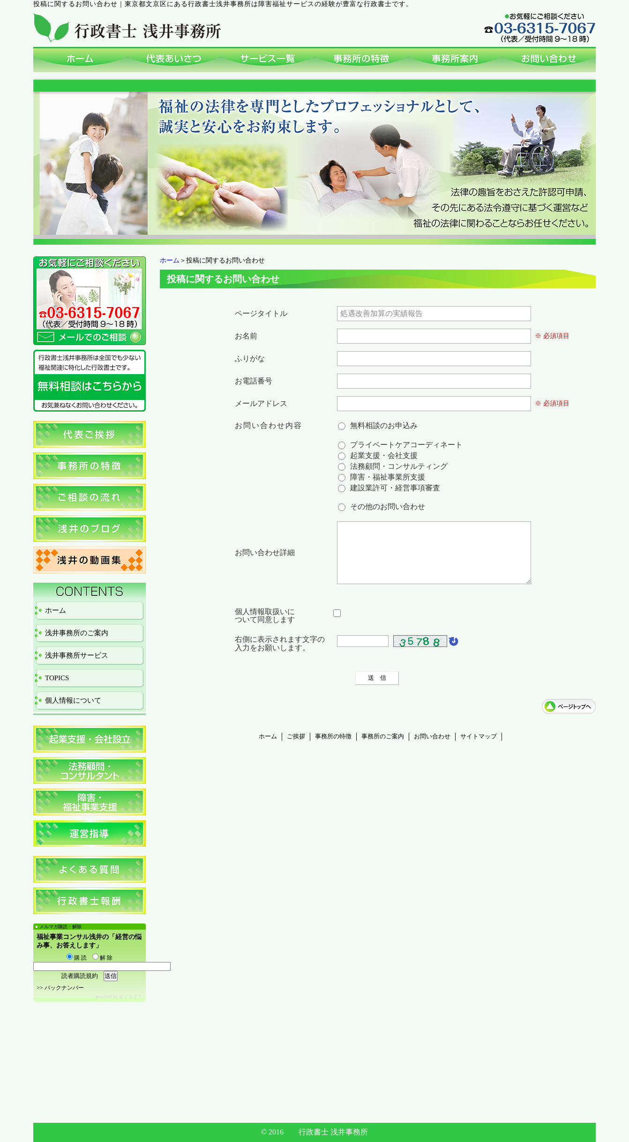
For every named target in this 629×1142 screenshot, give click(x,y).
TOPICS (57, 678)
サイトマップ (478, 747)
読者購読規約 (79, 975)
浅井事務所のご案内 (76, 633)
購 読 (77, 957)
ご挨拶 (296, 747)
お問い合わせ (432, 747)
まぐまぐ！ (130, 996)
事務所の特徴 (333, 747)
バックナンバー (64, 987)
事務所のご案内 (382, 747)
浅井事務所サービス (76, 655)
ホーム (170, 260)
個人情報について (73, 700)
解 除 (102, 957)
